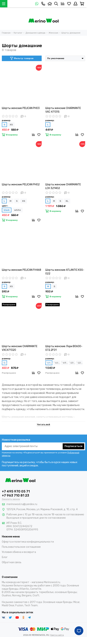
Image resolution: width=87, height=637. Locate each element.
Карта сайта (57, 635)
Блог (5, 557)
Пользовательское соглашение (21, 546)
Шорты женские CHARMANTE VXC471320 (19, 348)
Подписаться (73, 446)
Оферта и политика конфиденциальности (28, 541)
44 (49, 362)
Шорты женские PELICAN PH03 (21, 108)
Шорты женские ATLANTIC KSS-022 (64, 271)
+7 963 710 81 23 (15, 495)
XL (67, 201)
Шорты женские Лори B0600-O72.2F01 (63, 348)
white (17, 210)
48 (64, 362)
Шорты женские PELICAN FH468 (21, 269)
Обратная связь (11, 562)
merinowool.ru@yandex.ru (21, 504)
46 (56, 362)
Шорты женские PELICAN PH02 (21, 184)
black (7, 210)
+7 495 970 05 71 (16, 491)
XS (11, 124)
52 (79, 362)
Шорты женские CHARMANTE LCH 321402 (63, 186)
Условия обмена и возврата (19, 552)
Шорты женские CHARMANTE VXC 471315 (63, 110)
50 (72, 362)
